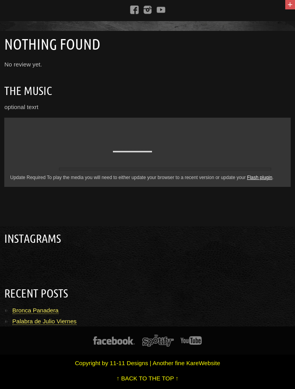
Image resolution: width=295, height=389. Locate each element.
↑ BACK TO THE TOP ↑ (147, 378)
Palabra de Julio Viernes (45, 321)
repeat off (266, 123)
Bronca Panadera (36, 310)
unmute (107, 152)
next (92, 152)
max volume (160, 152)
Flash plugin (259, 177)
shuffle (275, 123)
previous (51, 152)
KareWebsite (203, 363)
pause (70, 151)
